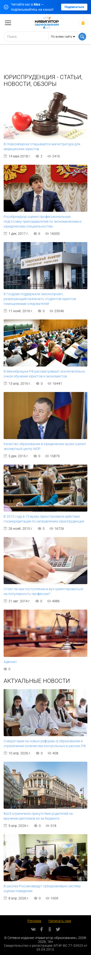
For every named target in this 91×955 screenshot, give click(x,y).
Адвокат (10, 662)
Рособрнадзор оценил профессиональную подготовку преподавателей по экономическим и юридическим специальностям (42, 221)
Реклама (34, 921)
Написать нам (60, 921)
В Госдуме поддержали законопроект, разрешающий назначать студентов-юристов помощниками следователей (40, 299)
